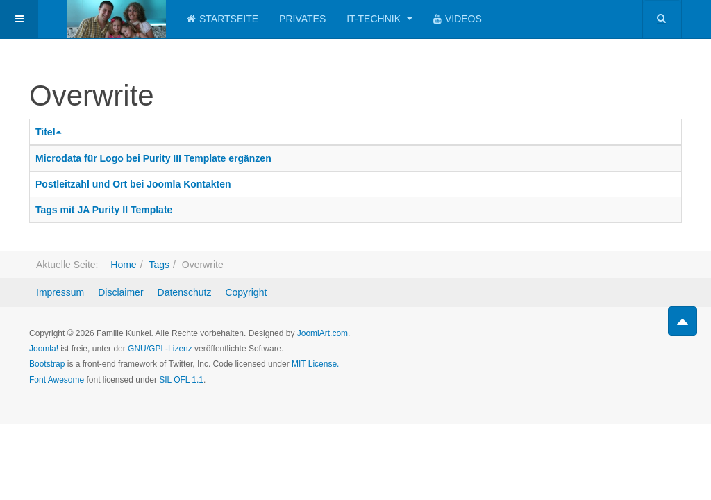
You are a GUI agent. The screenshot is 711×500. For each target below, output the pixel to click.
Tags (159, 264)
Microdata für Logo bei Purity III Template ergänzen (153, 158)
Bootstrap (47, 364)
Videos (457, 18)
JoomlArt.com (322, 333)
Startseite (222, 18)
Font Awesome (56, 380)
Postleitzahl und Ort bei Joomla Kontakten (133, 184)
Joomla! (43, 348)
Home (123, 264)
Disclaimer (120, 292)
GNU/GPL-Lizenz (160, 348)
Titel (50, 132)
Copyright (246, 292)
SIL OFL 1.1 (181, 380)
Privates (302, 18)
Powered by (618, 345)
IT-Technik (379, 18)
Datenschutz (185, 292)
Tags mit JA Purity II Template (103, 209)
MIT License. (315, 364)
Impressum (60, 292)
